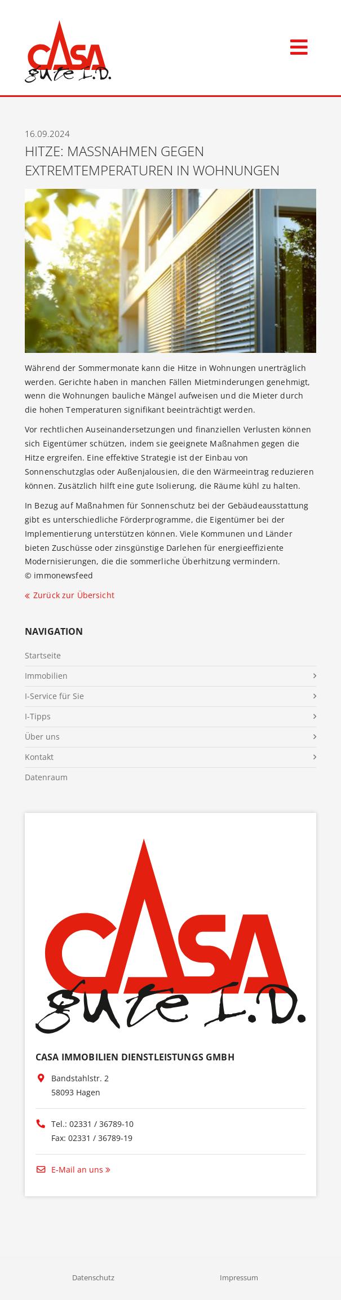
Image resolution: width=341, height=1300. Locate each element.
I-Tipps (38, 716)
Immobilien (46, 675)
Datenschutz (93, 1277)
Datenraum (46, 777)
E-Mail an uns (69, 1169)
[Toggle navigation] (299, 45)
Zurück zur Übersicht (73, 595)
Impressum (239, 1277)
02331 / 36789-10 (101, 1123)
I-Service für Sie (54, 696)
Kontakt (39, 756)
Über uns (42, 736)
